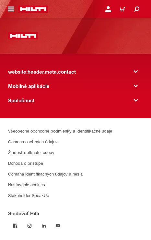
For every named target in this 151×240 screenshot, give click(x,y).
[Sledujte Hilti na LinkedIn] (44, 226)
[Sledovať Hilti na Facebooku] (15, 226)
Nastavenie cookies (26, 184)
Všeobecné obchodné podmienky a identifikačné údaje (60, 130)
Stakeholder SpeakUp (28, 195)
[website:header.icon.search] (137, 9)
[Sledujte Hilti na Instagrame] (29, 226)
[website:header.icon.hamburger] (11, 9)
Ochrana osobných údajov (33, 141)
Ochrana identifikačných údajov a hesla (45, 173)
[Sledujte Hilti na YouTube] (58, 226)
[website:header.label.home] (33, 9)
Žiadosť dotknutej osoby (31, 152)
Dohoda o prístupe (25, 163)
